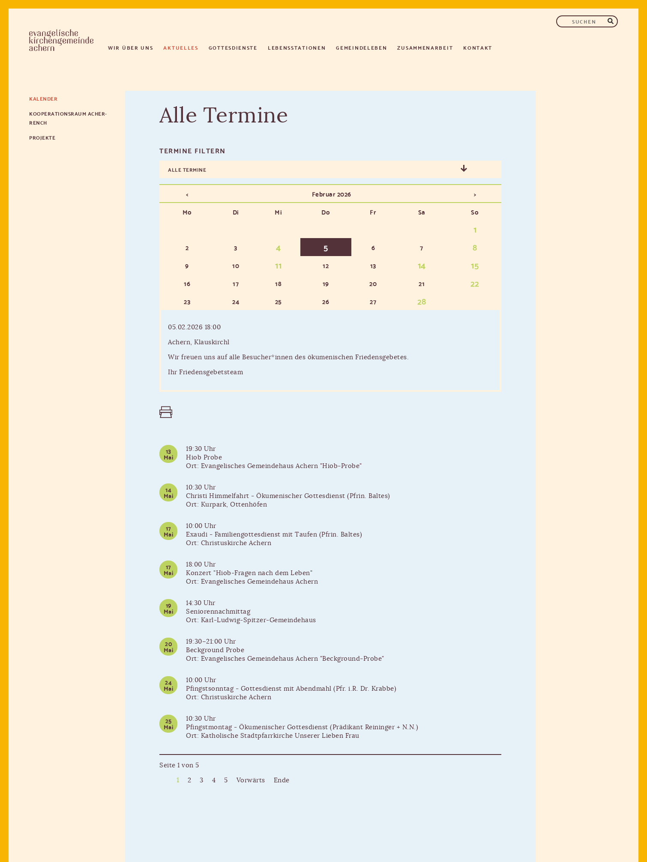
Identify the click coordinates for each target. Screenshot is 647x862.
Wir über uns (130, 47)
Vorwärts (251, 780)
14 (422, 264)
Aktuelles (180, 47)
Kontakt (477, 47)
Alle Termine (187, 169)
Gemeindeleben (361, 47)
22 (474, 282)
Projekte (42, 137)
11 (278, 264)
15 (475, 264)
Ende (282, 780)
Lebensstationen (297, 47)
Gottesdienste (233, 47)
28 (421, 300)
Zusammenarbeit (425, 47)
